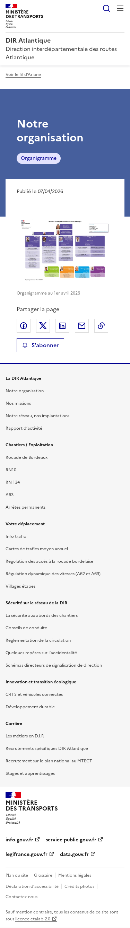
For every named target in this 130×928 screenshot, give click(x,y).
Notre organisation (25, 391)
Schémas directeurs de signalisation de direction (54, 665)
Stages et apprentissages (30, 773)
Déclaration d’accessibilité (32, 886)
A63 (10, 495)
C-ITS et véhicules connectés (34, 694)
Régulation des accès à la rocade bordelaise (49, 561)
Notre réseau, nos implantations (37, 416)
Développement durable (30, 707)
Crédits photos (79, 886)
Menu (120, 8)
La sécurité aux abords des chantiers (42, 615)
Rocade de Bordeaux (26, 457)
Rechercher (106, 8)
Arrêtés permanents (25, 507)
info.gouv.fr (19, 839)
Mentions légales (74, 875)
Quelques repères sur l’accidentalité (41, 653)
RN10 (11, 470)
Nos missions (18, 403)
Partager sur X (43, 326)
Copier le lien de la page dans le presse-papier (101, 326)
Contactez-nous (21, 897)
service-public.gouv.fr (71, 839)
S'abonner (40, 345)
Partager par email (82, 326)
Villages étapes (20, 586)
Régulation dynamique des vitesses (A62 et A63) (53, 574)
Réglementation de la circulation (38, 640)
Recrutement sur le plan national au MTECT (49, 761)
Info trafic (16, 536)
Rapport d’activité (24, 428)
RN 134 (13, 482)
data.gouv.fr (74, 854)
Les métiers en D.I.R (25, 736)
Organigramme (39, 158)
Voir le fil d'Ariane (23, 74)
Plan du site (17, 875)
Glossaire (43, 875)
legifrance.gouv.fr (26, 854)
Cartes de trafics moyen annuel (37, 549)
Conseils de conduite (26, 628)
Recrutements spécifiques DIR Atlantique (47, 748)
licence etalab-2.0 (32, 919)
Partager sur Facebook (24, 326)
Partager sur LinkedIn (62, 326)
